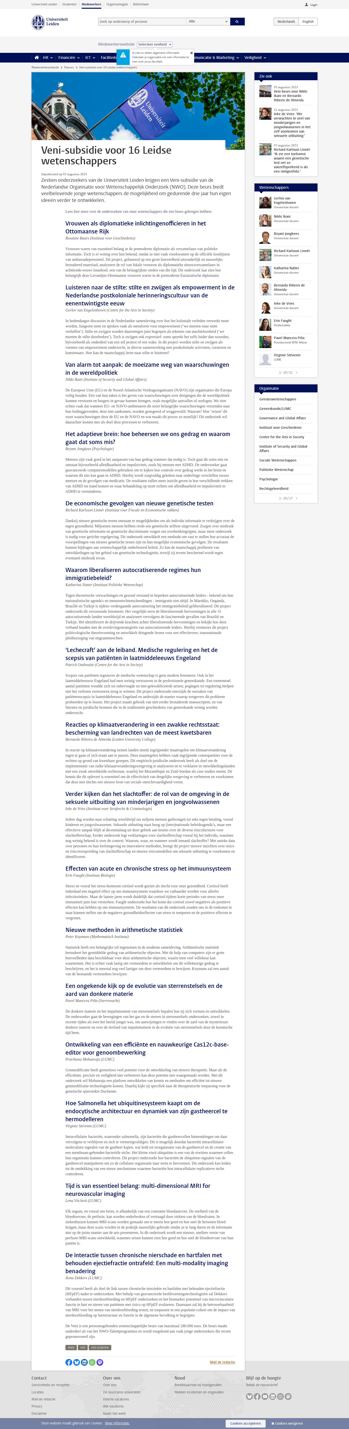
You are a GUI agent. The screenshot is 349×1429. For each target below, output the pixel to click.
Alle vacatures (113, 1406)
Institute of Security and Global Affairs (283, 448)
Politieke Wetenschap (276, 470)
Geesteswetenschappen (277, 399)
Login (313, 5)
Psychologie (268, 479)
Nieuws (69, 67)
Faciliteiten (110, 57)
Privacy (37, 1406)
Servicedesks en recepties (50, 1385)
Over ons (109, 1385)
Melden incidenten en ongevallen (199, 1392)
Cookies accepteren (245, 1423)
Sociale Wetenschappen (277, 460)
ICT (88, 57)
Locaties (38, 1392)
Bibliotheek (141, 4)
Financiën (66, 57)
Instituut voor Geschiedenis (280, 427)
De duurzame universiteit (121, 1392)
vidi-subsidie (100, 1348)
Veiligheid (253, 57)
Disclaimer (39, 1413)
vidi (82, 1348)
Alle (192, 21)
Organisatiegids (117, 4)
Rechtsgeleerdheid (273, 488)
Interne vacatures (116, 1399)
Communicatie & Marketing (210, 57)
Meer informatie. (117, 1423)
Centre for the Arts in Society (281, 437)
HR (45, 57)
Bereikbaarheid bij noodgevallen (198, 1385)
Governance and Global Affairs (282, 418)
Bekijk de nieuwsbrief (262, 1385)
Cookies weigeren (289, 1423)
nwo (71, 1348)
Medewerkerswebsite (45, 67)
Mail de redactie (222, 1362)
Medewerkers (91, 4)
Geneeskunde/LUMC (275, 408)
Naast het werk (114, 1413)
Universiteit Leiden (44, 4)
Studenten (69, 4)
